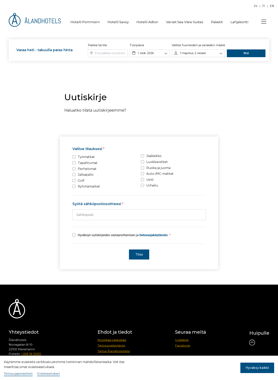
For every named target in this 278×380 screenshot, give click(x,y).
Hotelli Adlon (147, 22)
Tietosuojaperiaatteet (18, 373)
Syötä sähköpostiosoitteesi (97, 204)
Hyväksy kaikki (257, 368)
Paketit (217, 22)
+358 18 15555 (31, 354)
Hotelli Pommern (85, 22)
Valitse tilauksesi (87, 149)
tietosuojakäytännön (153, 235)
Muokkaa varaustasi (111, 340)
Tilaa (139, 254)
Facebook (182, 345)
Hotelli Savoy (118, 22)
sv (256, 6)
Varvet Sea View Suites (184, 22)
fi (263, 6)
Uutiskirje (182, 340)
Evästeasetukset (48, 373)
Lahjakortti (239, 22)
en (272, 6)
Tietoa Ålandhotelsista (113, 351)
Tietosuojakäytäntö (111, 345)
